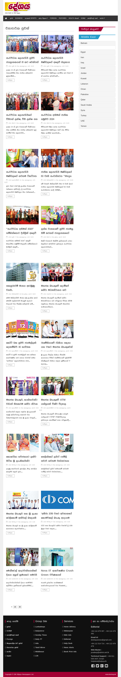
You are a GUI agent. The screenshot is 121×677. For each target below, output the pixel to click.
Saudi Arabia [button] (86, 105)
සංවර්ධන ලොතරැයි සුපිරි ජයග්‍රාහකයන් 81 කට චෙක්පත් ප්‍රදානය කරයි (22, 62)
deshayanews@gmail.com (101, 640)
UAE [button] (83, 121)
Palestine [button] (85, 95)
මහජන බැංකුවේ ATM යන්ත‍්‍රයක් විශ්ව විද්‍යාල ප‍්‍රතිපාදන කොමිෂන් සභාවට (56, 404)
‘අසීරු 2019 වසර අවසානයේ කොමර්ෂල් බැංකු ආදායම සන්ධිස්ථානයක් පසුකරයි (56, 517)
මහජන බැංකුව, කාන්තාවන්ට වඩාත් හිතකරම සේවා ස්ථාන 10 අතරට (22, 404)
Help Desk (67, 643)
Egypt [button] (83, 52)
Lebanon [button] (84, 84)
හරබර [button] (102, 18)
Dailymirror (39, 631)
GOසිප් (83, 18)
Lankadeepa (39, 627)
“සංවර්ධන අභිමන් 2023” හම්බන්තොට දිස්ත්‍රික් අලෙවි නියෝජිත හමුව (21, 233)
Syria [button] (83, 110)
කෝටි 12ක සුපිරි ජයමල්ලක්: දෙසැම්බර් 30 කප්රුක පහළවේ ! (21, 347)
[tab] (97, 43)
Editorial (66, 639)
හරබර (8, 652)
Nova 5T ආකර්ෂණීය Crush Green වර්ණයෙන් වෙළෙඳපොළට (57, 574)
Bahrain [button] (84, 43)
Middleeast (39, 652)
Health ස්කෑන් (74, 18)
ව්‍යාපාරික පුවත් (11, 647)
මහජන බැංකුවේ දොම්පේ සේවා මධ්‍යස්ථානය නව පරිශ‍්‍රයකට (55, 290)
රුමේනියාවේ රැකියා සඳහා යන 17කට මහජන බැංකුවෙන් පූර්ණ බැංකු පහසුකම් (57, 347)
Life (36, 656)
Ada (36, 643)
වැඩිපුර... (10, 80)
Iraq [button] (82, 63)
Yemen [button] (83, 126)
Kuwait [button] (83, 79)
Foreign (53, 18)
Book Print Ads (69, 652)
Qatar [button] (83, 100)
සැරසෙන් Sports (30, 18)
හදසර (8, 656)
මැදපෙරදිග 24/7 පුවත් (13, 643)
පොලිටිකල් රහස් (92, 18)
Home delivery (69, 627)
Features (62, 18)
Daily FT (38, 639)
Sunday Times (40, 635)
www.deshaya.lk (110, 674)
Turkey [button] (83, 116)
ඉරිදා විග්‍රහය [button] (43, 18)
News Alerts (68, 647)
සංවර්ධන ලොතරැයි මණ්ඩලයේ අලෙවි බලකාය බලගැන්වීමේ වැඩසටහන (55, 62)
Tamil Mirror (39, 647)
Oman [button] (83, 89)
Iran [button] (82, 58)
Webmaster (67, 631)
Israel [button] (83, 68)
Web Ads (66, 635)
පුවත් (11, 18)
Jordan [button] (83, 73)
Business (18, 18)
